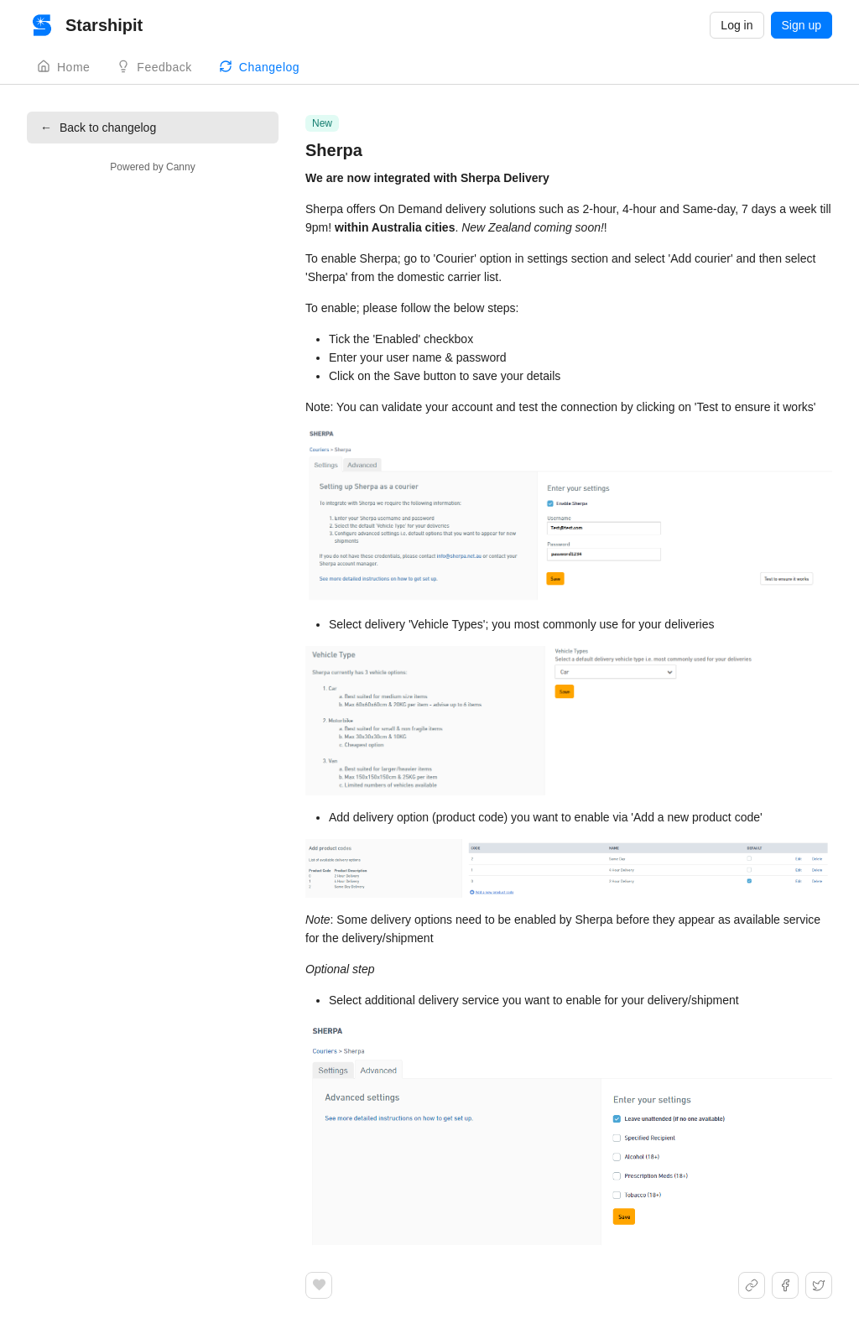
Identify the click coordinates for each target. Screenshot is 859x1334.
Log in (736, 25)
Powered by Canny (152, 167)
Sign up (801, 25)
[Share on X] (818, 1285)
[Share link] (751, 1285)
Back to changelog (98, 127)
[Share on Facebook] (785, 1285)
